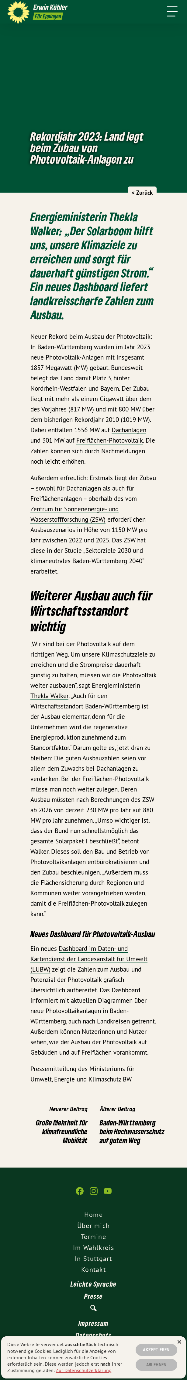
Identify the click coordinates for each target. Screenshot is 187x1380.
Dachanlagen (129, 430)
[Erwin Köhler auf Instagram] (94, 1194)
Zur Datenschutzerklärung (84, 1370)
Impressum (93, 1323)
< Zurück (142, 193)
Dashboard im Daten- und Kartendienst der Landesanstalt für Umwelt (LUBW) (88, 958)
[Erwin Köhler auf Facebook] (80, 1194)
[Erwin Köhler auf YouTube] (108, 1194)
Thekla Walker (49, 696)
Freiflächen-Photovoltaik (109, 440)
